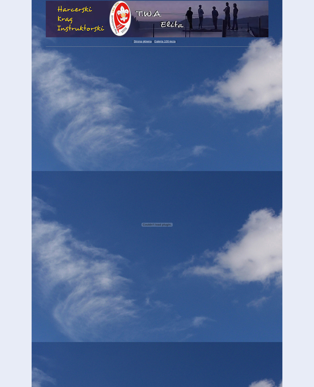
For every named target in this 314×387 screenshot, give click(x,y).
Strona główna (143, 41)
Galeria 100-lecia (165, 41)
